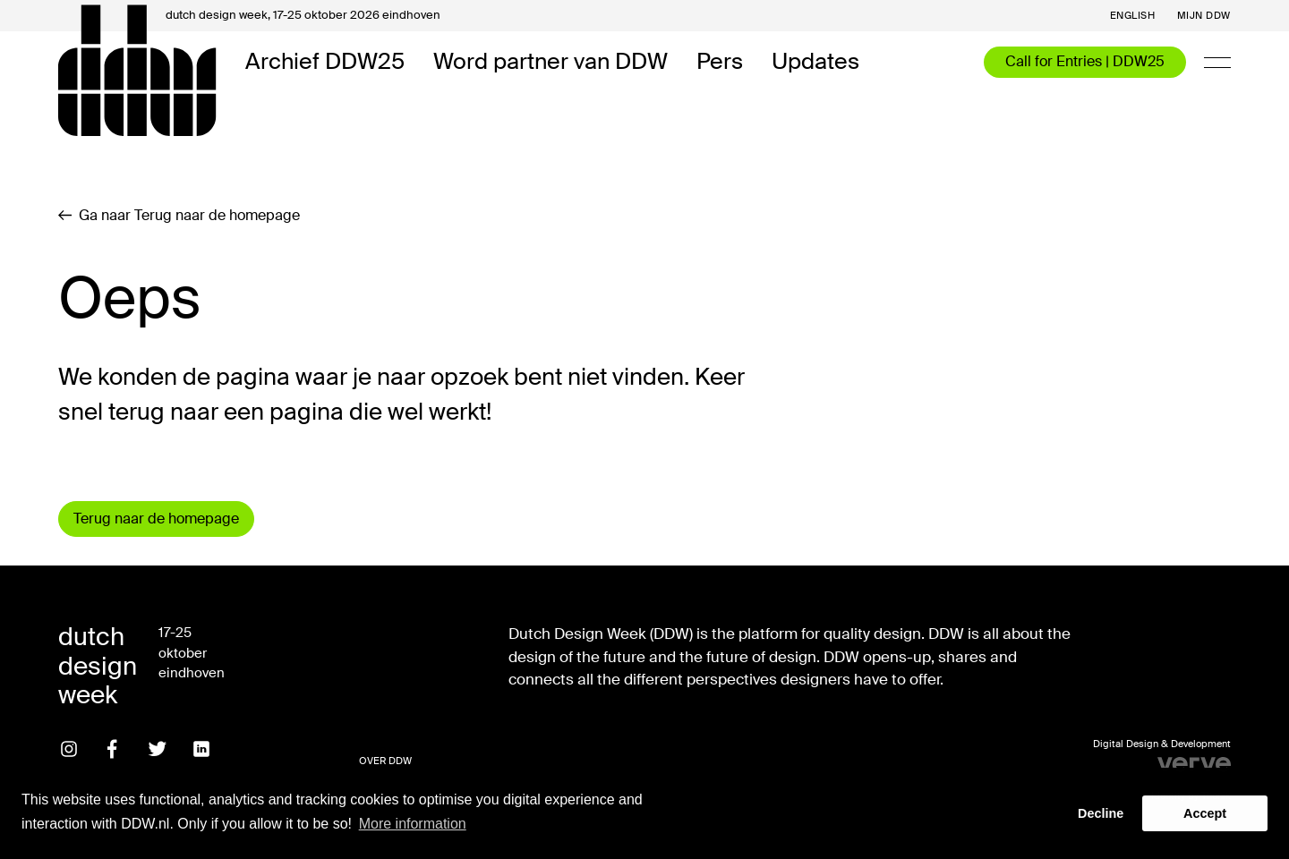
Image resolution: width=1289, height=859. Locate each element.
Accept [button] (1204, 813)
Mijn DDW (1204, 15)
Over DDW (385, 760)
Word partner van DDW (550, 62)
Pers (719, 62)
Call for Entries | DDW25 (1085, 61)
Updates (815, 62)
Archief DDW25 (325, 62)
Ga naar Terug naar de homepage (179, 215)
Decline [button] (1100, 813)
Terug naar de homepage (156, 518)
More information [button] (412, 823)
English (1133, 15)
